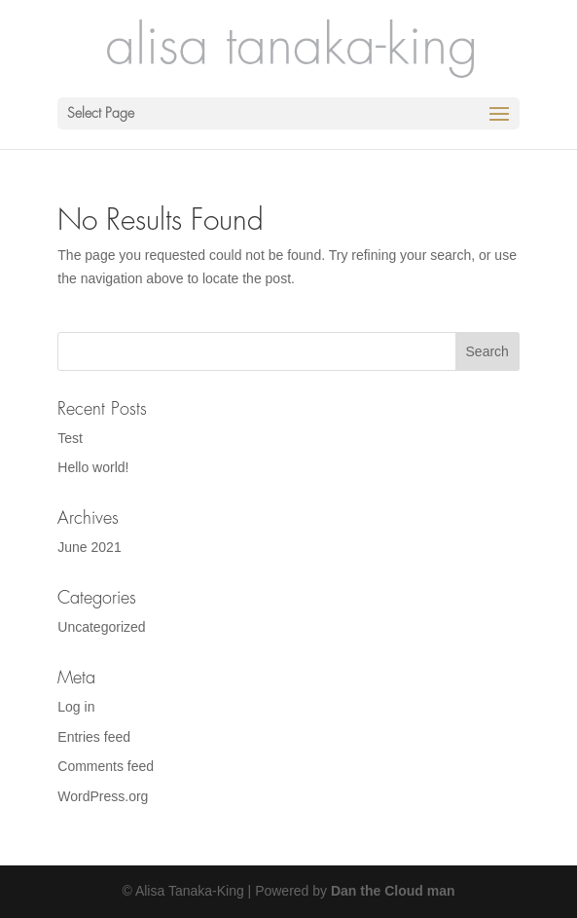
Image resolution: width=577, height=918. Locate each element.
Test (70, 438)
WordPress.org (102, 796)
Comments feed (105, 766)
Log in (75, 707)
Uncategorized (101, 627)
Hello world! (92, 467)
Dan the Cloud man (393, 891)
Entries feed (93, 737)
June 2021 (89, 547)
